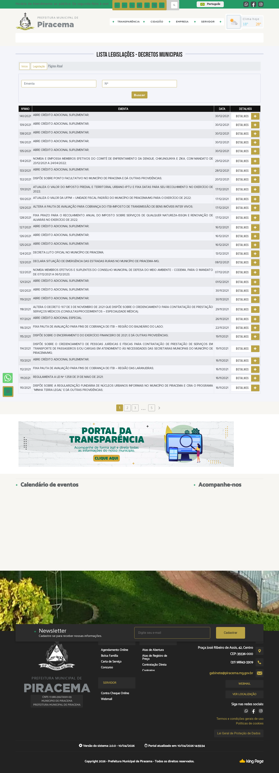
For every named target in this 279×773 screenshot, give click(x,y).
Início (25, 66)
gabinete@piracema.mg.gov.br (231, 673)
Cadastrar (230, 633)
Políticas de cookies (250, 723)
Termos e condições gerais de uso (240, 719)
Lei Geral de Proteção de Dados (238, 733)
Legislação (39, 66)
